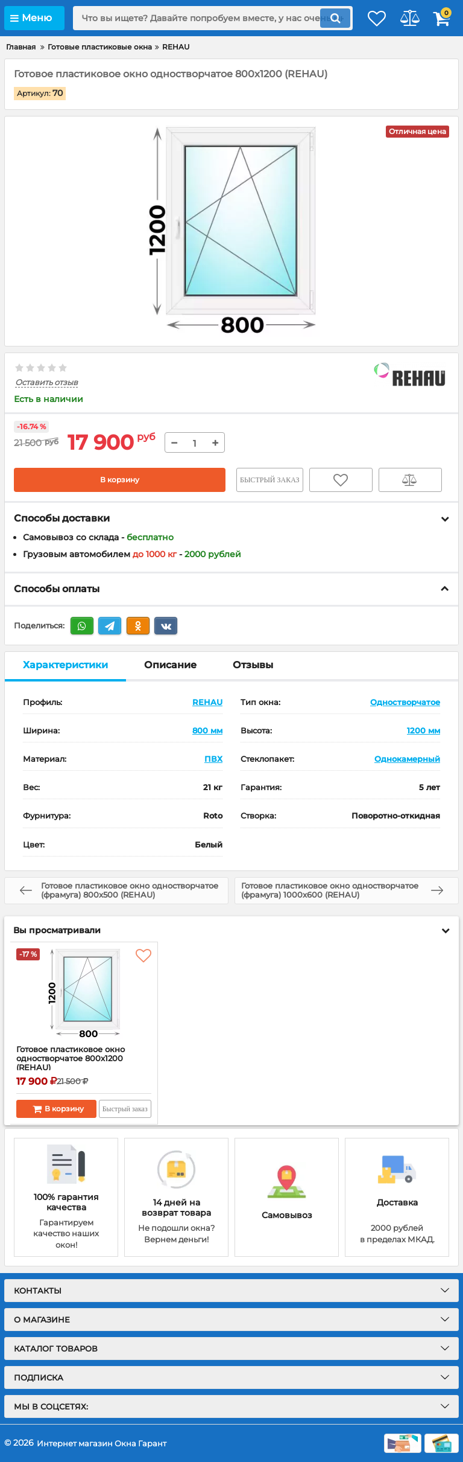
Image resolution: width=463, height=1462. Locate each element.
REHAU (207, 702)
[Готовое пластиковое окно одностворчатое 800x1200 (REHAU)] (83, 993)
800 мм (207, 730)
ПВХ (213, 759)
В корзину (119, 480)
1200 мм (423, 730)
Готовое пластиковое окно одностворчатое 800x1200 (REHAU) (75, 1060)
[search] (198, 18)
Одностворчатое (405, 702)
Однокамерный (407, 759)
